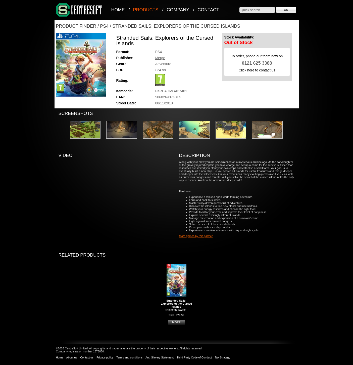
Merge (160, 58)
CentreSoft (79, 10)
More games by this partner (196, 235)
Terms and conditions (129, 357)
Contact (208, 9)
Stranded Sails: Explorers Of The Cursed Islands (176, 26)
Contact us (86, 357)
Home (118, 9)
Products (146, 9)
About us (71, 357)
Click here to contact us (257, 70)
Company (178, 9)
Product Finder (76, 26)
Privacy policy (104, 357)
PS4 (104, 26)
